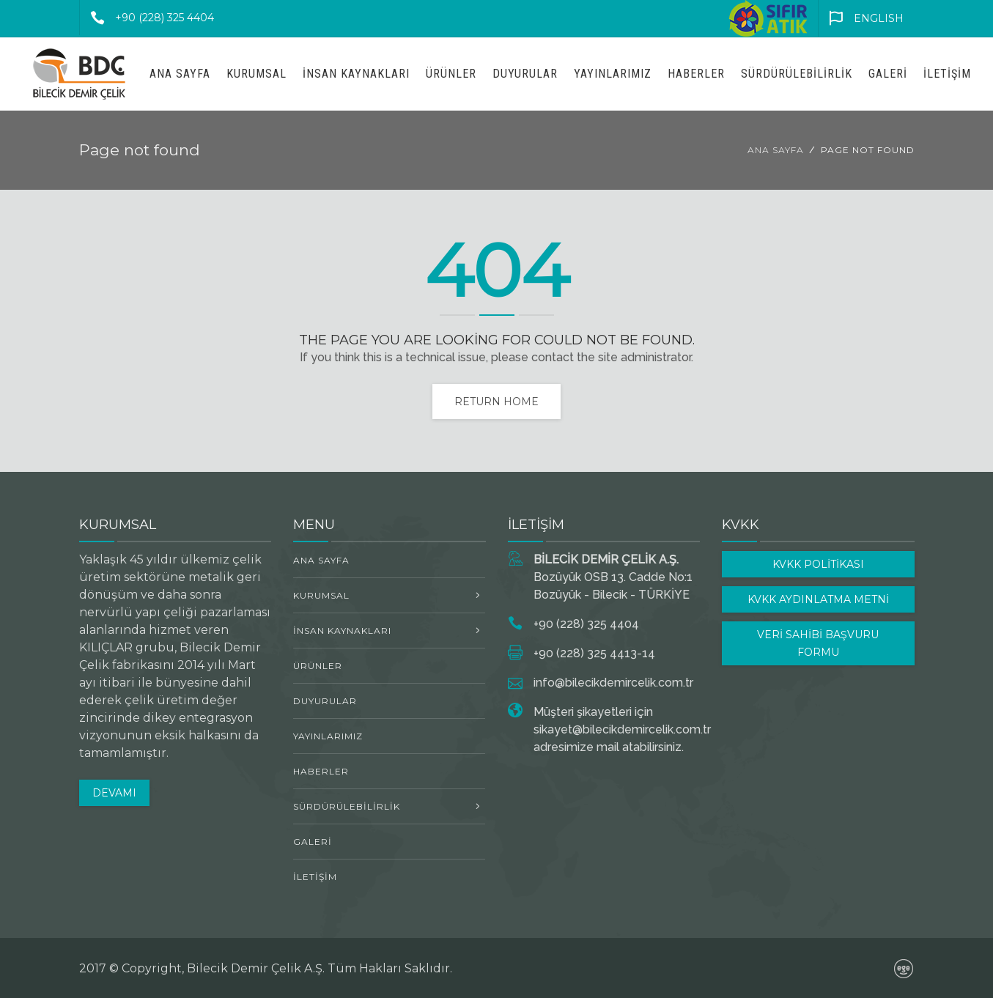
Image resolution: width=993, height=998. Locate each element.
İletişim (947, 74)
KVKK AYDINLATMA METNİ (818, 599)
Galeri (887, 74)
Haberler (696, 74)
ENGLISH (861, 18)
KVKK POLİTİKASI (818, 564)
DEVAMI (114, 792)
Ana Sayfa (179, 74)
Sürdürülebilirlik (796, 74)
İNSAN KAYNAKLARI (356, 74)
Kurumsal (256, 74)
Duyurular (525, 74)
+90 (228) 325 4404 (147, 17)
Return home (496, 401)
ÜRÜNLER (451, 74)
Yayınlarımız (612, 74)
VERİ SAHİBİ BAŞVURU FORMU (818, 643)
